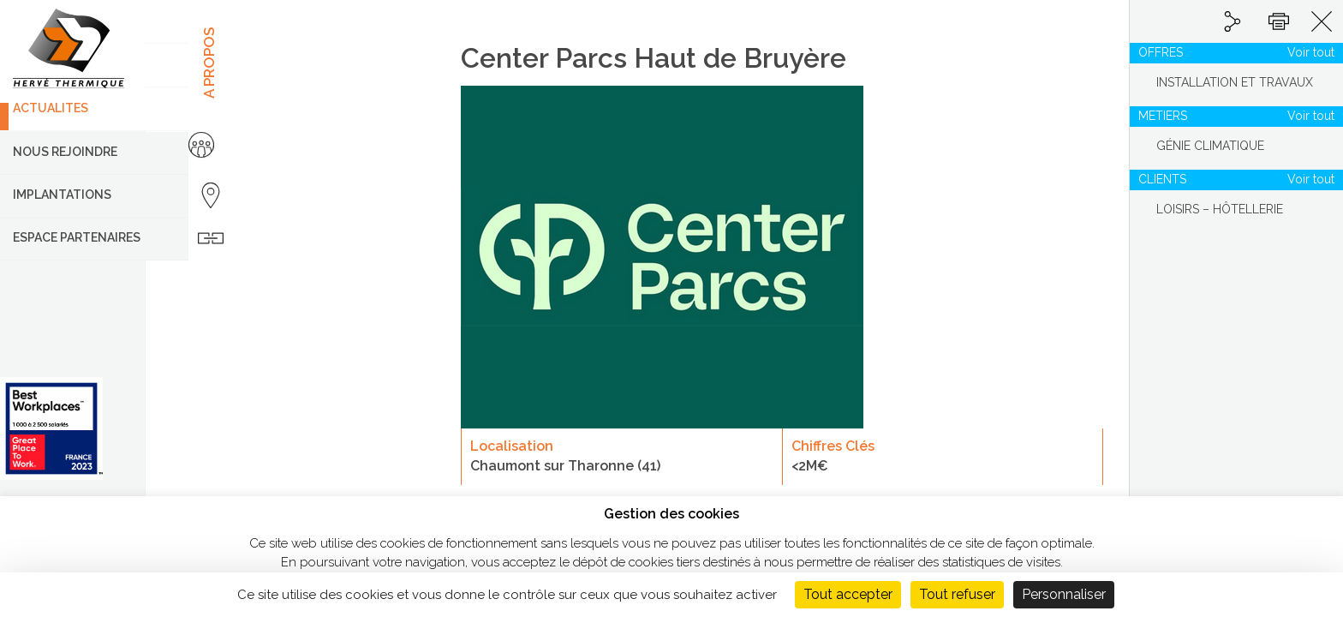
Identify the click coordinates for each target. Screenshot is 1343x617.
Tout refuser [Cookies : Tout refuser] (957, 594)
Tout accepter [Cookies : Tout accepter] (847, 594)
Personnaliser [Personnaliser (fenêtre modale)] (1064, 594)
